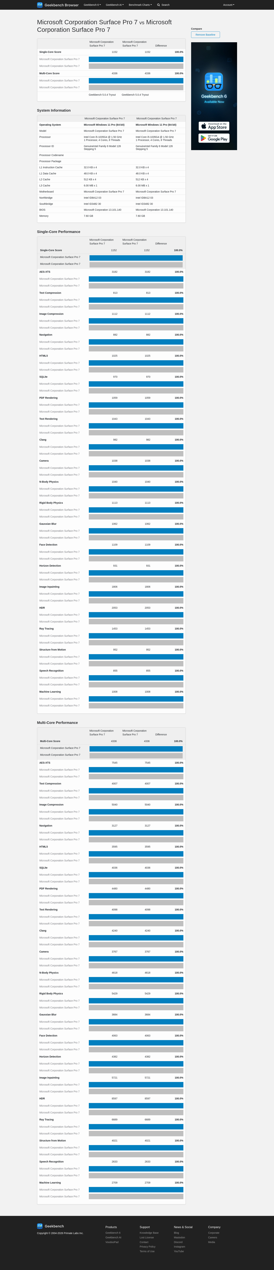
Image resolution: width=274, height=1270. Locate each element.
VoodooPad (112, 1242)
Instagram (179, 1246)
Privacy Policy (147, 1246)
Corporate (213, 1232)
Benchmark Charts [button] (139, 4)
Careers (212, 1237)
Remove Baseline (205, 34)
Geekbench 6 (113, 1232)
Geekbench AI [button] (114, 4)
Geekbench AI (113, 1237)
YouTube (179, 1251)
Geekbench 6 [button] (91, 4)
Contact (144, 1242)
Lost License (147, 1237)
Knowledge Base (149, 1232)
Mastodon (179, 1237)
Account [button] (227, 4)
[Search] (176, 5)
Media (211, 1242)
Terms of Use (147, 1251)
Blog (176, 1232)
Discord (178, 1242)
